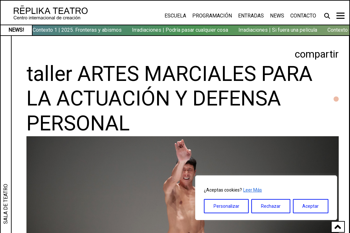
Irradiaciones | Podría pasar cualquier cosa (181, 30)
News (277, 16)
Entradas (251, 16)
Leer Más (252, 190)
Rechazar (271, 206)
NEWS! (16, 30)
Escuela (175, 16)
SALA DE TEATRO (6, 204)
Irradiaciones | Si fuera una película (278, 30)
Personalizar (226, 206)
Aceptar (310, 206)
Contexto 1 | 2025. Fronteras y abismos (77, 30)
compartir (317, 54)
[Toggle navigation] (340, 16)
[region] (266, 197)
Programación (212, 16)
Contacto (303, 16)
